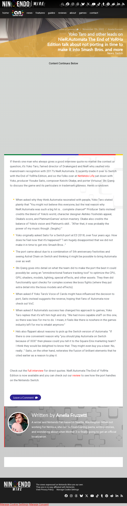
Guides (51, 12)
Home (5, 12)
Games (82, 12)
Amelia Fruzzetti (73, 415)
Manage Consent (39, 504)
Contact (94, 12)
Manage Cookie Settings (68, 489)
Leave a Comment (25, 397)
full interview (35, 370)
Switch (119, 53)
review (76, 375)
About (73, 12)
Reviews (62, 12)
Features (40, 12)
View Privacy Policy (45, 489)
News (29, 12)
